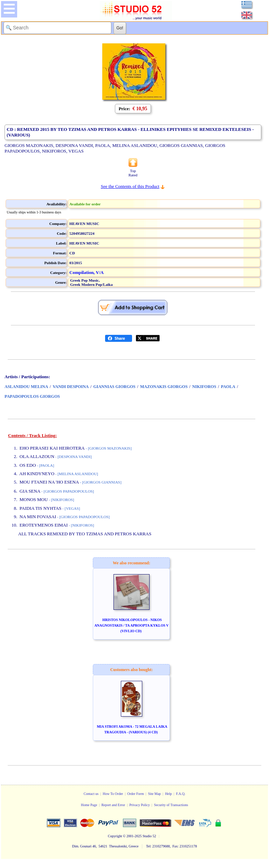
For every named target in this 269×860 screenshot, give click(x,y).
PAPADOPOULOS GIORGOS (32, 396)
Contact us (91, 794)
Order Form (135, 794)
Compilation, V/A (86, 272)
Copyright (115, 836)
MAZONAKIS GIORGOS (164, 386)
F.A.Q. (181, 794)
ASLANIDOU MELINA (26, 386)
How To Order (113, 794)
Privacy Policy (139, 805)
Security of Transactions (171, 805)
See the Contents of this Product (130, 186)
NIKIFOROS (204, 386)
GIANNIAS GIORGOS (114, 386)
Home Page (89, 805)
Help (168, 794)
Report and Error (113, 805)
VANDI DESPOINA (71, 386)
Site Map (154, 794)
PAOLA (228, 386)
